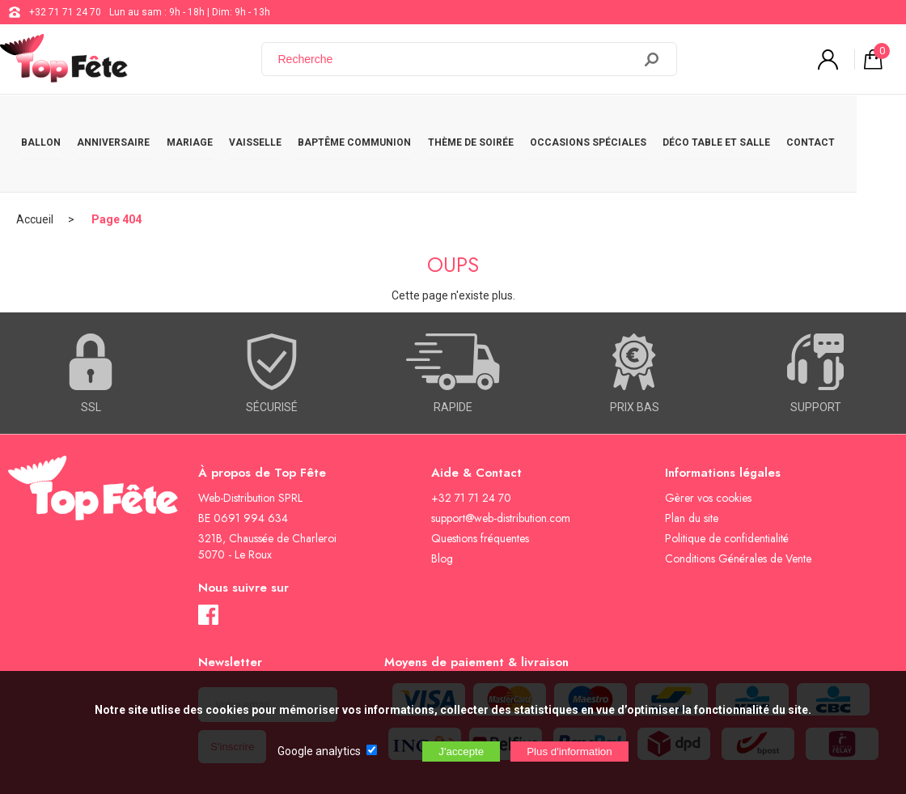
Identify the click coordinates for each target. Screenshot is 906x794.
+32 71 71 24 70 (65, 12)
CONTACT (857, 123)
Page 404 (116, 174)
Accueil (34, 174)
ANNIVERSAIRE (122, 123)
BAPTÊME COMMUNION (379, 123)
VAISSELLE (274, 123)
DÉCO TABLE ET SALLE (757, 123)
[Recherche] (457, 59)
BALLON (44, 123)
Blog (442, 513)
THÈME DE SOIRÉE (501, 123)
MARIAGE (203, 123)
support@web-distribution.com (500, 473)
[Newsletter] (267, 659)
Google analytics (319, 751)
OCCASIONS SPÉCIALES (623, 123)
